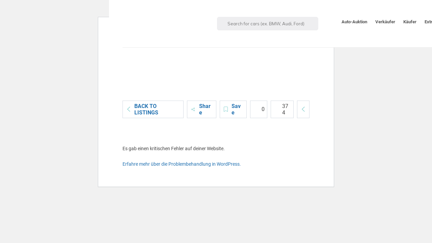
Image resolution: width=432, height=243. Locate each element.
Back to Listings (142, 109)
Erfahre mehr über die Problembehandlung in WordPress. (182, 164)
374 (281, 109)
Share (200, 109)
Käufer (409, 21)
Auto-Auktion (354, 21)
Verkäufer (385, 21)
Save (232, 109)
